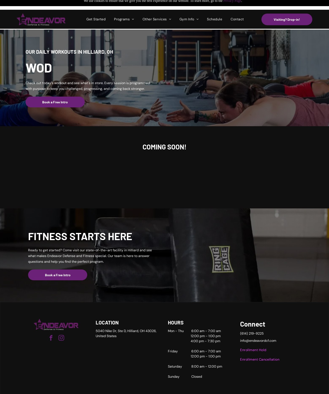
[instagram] (61, 328)
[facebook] (51, 328)
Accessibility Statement (185, 389)
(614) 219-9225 (252, 323)
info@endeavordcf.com (258, 330)
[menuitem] (96, 9)
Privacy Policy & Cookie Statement (150, 389)
